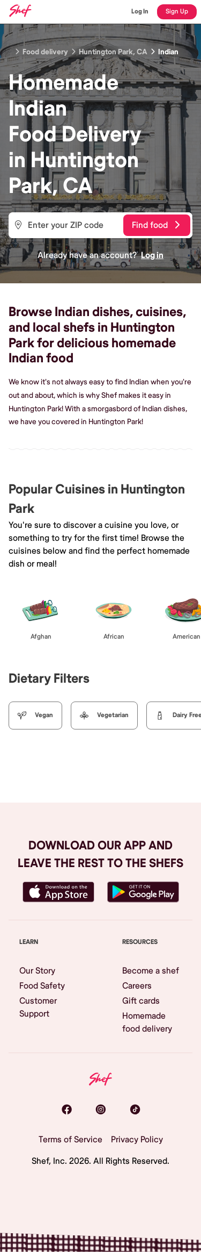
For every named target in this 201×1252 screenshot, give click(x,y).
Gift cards (141, 1001)
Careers (137, 986)
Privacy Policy (137, 1139)
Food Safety (42, 986)
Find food (156, 225)
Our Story (37, 970)
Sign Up (177, 12)
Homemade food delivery (147, 1022)
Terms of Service (70, 1139)
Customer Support (38, 1007)
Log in (152, 255)
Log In (139, 12)
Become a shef (150, 970)
